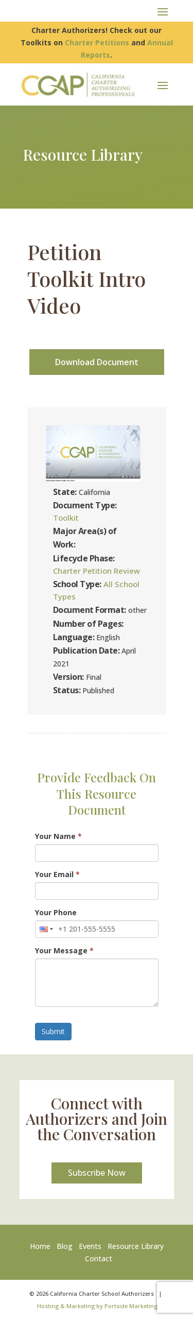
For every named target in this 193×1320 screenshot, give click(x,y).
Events (90, 1246)
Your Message (64, 950)
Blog (65, 1246)
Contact (98, 1258)
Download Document (96, 362)
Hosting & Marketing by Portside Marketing (97, 1306)
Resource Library (136, 1246)
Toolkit (66, 517)
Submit (53, 1031)
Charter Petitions (97, 42)
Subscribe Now (97, 1172)
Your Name (58, 836)
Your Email (57, 874)
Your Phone (56, 912)
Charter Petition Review (96, 570)
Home (42, 1246)
